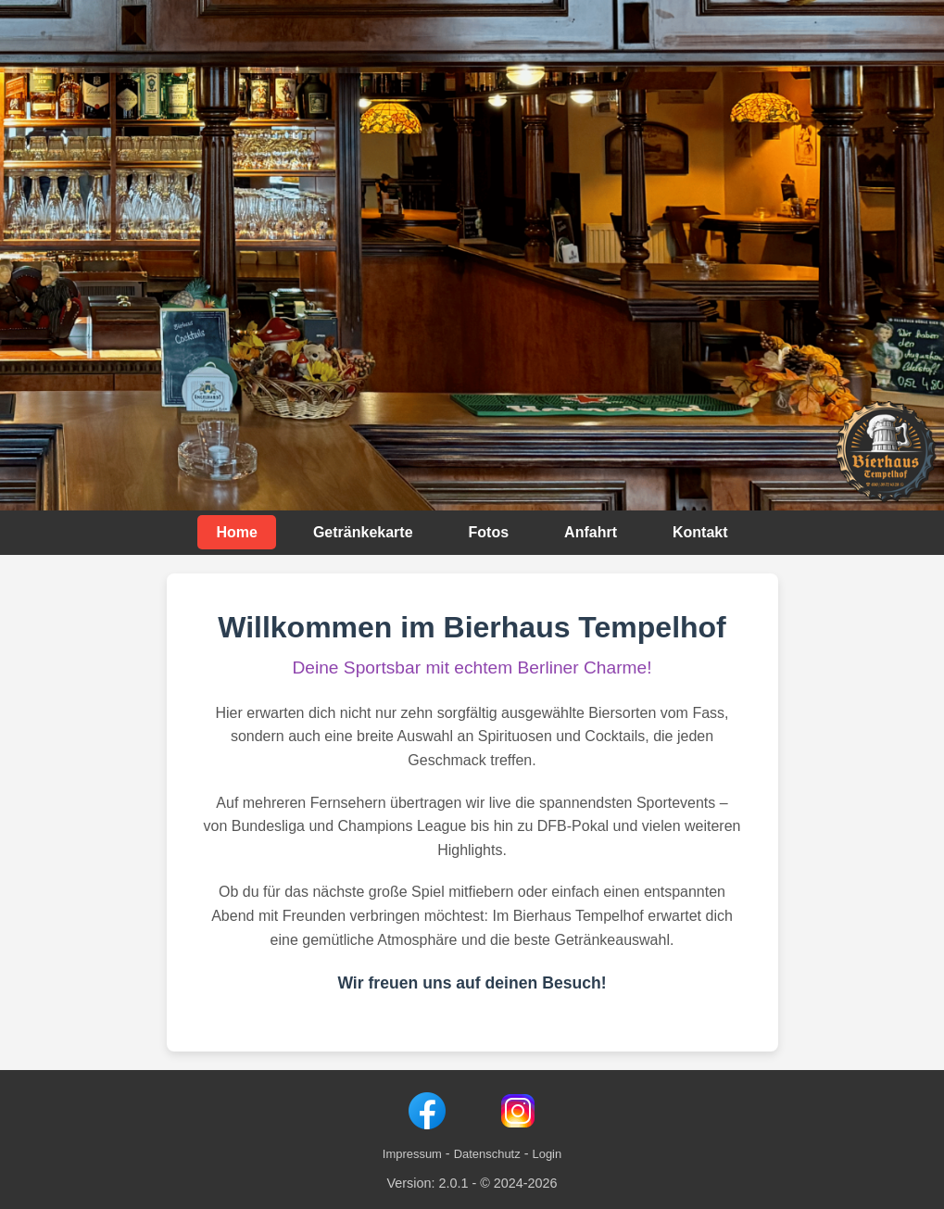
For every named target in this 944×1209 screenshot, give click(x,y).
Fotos (489, 532)
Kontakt (700, 532)
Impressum (412, 1154)
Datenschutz (487, 1154)
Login (546, 1154)
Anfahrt (590, 532)
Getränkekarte (363, 532)
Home (236, 532)
